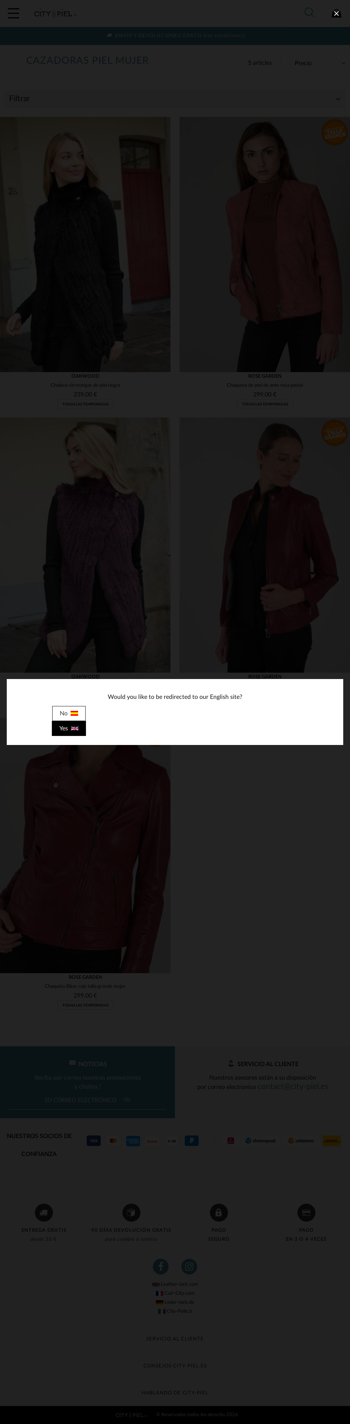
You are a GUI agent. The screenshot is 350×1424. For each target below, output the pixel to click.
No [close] (69, 713)
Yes (68, 728)
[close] (336, 13)
